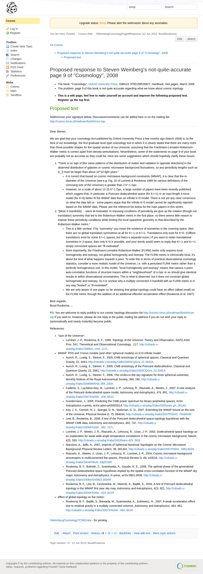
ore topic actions (164, 533)
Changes (14, 58)
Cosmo (58, 45)
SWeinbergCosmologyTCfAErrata (70, 520)
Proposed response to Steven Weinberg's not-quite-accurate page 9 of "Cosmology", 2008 (112, 53)
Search (12, 54)
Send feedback (68, 566)
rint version (81, 533)
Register (15, 32)
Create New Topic (19, 46)
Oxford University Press (103, 84)
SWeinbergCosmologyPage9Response (118, 33)
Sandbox (13, 95)
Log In (14, 28)
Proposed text (72, 57)
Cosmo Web (85, 33)
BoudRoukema (167, 33)
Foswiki (70, 33)
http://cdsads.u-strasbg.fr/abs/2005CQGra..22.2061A (133, 370)
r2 (109, 533)
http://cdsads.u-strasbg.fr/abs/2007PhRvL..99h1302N (161, 449)
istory (95, 533)
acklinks (125, 533)
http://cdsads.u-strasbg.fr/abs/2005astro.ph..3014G (155, 405)
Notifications (16, 63)
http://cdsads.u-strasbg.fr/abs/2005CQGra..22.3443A (120, 361)
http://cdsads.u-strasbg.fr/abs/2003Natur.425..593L (109, 440)
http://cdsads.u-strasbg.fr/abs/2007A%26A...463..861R (99, 510)
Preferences (15, 75)
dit (57, 533)
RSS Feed (14, 67)
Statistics (14, 71)
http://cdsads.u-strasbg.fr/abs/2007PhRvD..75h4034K (159, 414)
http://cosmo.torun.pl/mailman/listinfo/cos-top (77, 121)
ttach (66, 533)
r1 (115, 533)
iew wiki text (142, 533)
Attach (191, 38)
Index (11, 50)
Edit (179, 38)
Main (11, 90)
